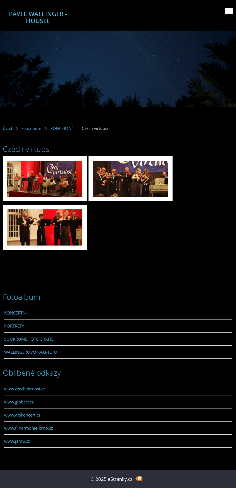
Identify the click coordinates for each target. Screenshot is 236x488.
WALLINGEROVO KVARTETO (30, 352)
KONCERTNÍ (61, 128)
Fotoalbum (31, 128)
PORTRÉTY (14, 326)
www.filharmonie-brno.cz (28, 428)
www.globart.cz (19, 402)
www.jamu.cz (17, 441)
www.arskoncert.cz (22, 415)
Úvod (7, 128)
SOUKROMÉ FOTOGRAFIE (28, 339)
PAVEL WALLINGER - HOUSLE (38, 17)
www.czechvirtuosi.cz (24, 389)
